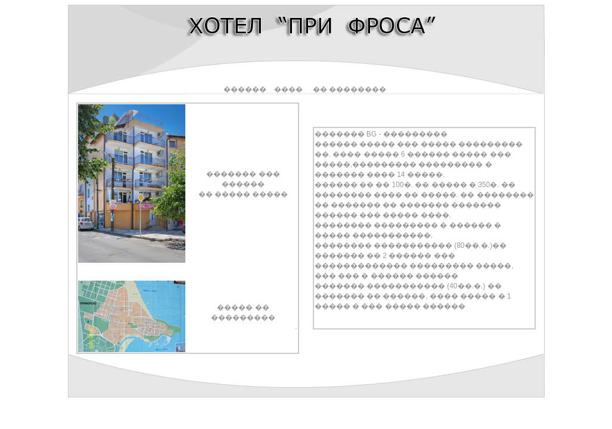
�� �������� (349, 89)
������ (244, 89)
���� (288, 89)
